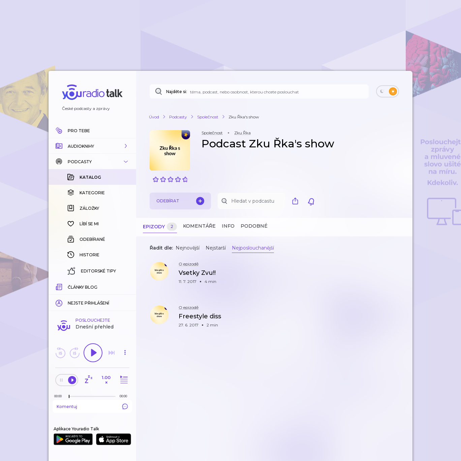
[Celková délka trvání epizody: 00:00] (125, 396)
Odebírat (180, 201)
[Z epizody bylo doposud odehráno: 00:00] (59, 396)
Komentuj (92, 406)
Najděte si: (176, 91)
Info (228, 226)
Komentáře (199, 226)
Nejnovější (187, 248)
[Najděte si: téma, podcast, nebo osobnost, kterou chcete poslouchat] (259, 91)
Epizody (160, 227)
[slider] (69, 396)
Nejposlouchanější (253, 248)
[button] (92, 146)
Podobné (254, 226)
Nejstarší (216, 248)
